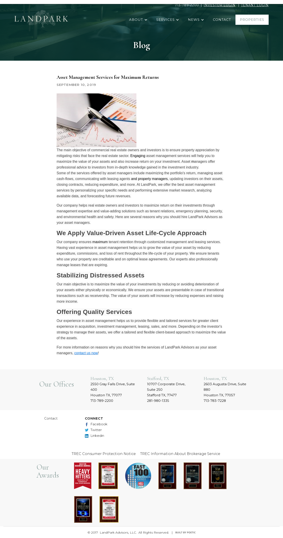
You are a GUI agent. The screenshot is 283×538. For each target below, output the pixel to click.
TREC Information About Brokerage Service (180, 454)
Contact (50, 418)
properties (252, 19)
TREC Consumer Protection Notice (104, 454)
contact (222, 19)
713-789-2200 (187, 5)
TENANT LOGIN (255, 5)
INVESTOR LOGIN (219, 5)
